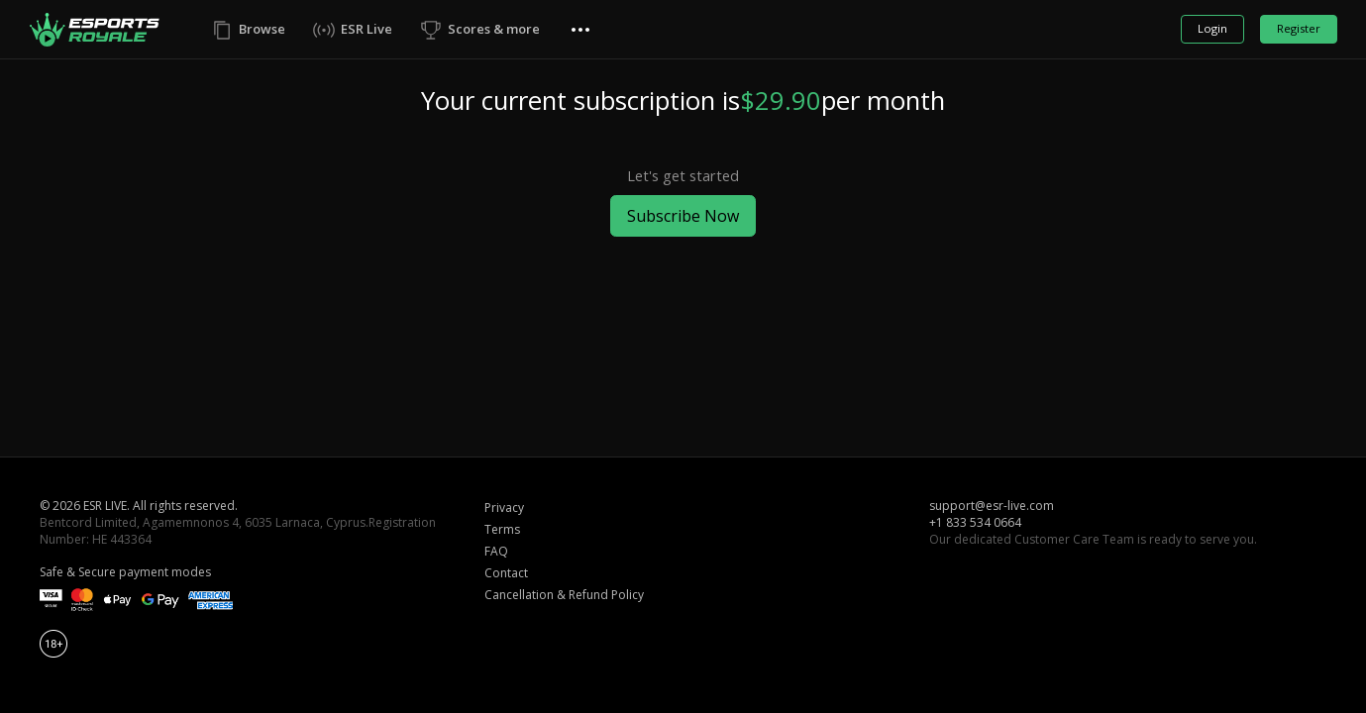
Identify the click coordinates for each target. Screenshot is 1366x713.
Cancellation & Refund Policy (564, 594)
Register (1298, 28)
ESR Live (366, 29)
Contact (506, 572)
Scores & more (494, 29)
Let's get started (683, 175)
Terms (502, 529)
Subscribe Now (683, 216)
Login (1212, 28)
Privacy (504, 507)
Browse (262, 29)
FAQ (496, 551)
